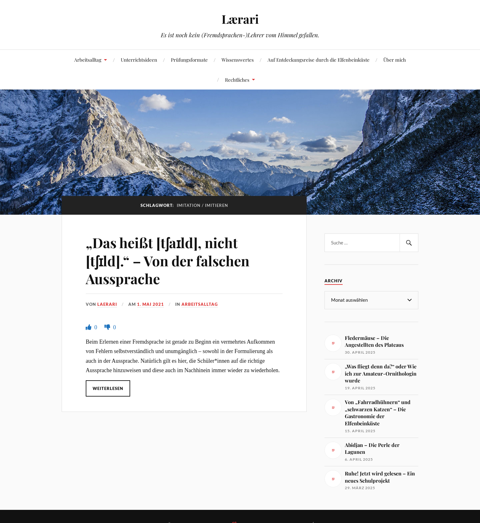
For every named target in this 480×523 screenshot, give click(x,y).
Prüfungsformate (189, 59)
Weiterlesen (108, 388)
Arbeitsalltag (87, 59)
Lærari (240, 19)
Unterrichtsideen (139, 59)
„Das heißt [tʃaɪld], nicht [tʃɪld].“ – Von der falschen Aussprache (167, 260)
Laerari (107, 304)
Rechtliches (237, 79)
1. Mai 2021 (150, 304)
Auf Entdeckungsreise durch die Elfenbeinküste (319, 59)
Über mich (394, 59)
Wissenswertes (238, 59)
